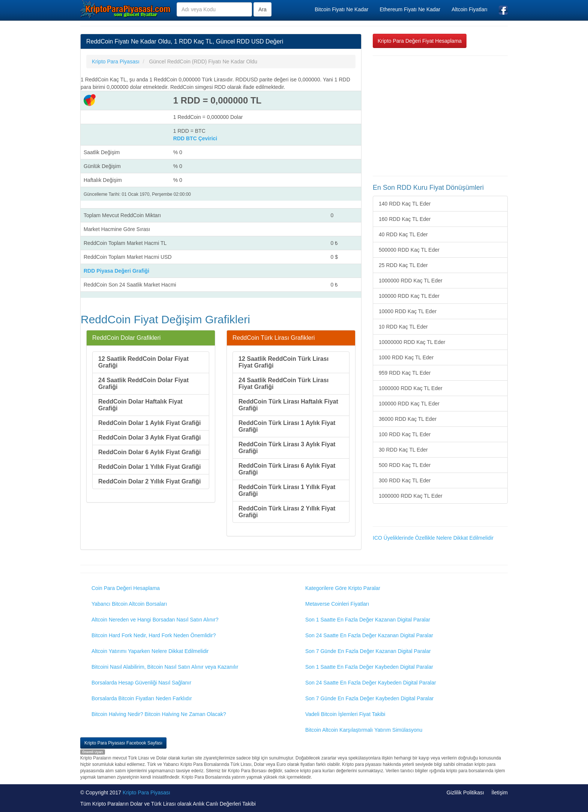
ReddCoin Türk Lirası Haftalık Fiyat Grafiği (288, 404)
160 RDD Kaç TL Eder (405, 219)
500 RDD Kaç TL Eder (405, 465)
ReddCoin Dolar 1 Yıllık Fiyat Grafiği (149, 467)
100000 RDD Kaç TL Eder (409, 296)
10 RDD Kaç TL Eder (403, 327)
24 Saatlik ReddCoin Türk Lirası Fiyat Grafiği (283, 383)
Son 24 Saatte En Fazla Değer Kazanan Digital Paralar (369, 635)
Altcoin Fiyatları (470, 9)
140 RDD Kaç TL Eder (405, 204)
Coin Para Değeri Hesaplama (126, 588)
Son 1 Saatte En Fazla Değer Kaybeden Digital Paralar (369, 667)
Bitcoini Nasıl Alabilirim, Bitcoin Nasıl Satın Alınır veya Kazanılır (165, 667)
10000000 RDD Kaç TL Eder (412, 342)
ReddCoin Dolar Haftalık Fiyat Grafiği (140, 404)
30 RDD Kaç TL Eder (403, 450)
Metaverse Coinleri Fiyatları (337, 604)
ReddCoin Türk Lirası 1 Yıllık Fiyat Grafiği (286, 490)
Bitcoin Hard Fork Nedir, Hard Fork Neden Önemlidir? (154, 635)
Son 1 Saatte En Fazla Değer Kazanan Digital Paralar (367, 620)
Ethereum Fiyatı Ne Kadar (410, 9)
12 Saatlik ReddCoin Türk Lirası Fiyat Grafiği (283, 362)
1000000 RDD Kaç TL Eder (410, 281)
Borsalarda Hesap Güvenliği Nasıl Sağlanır (141, 683)
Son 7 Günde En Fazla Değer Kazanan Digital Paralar (368, 651)
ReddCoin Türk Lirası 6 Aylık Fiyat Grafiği (286, 469)
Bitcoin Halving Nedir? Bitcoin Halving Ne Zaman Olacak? (159, 714)
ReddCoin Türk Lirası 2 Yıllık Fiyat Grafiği (286, 511)
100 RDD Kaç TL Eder (405, 434)
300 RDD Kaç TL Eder (405, 480)
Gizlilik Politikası (465, 792)
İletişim (499, 792)
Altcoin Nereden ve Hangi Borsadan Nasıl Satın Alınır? (155, 620)
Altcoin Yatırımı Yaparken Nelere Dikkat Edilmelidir (150, 651)
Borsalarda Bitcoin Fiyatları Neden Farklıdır (142, 698)
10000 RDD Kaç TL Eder (407, 311)
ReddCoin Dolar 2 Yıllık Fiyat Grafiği (149, 481)
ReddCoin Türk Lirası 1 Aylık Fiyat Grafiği (286, 426)
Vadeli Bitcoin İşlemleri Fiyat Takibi (345, 714)
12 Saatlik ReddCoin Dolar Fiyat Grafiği (143, 362)
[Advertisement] (440, 115)
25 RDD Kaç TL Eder (403, 265)
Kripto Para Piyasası (146, 792)
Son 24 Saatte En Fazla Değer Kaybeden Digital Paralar (370, 683)
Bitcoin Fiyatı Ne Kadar (341, 9)
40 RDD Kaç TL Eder (403, 234)
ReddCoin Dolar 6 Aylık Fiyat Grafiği (149, 452)
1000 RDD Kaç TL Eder (406, 357)
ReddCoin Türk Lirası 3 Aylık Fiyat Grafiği (286, 447)
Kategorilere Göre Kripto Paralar (342, 588)
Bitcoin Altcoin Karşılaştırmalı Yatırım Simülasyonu (363, 730)
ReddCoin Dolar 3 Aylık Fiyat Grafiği (149, 437)
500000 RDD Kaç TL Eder (409, 250)
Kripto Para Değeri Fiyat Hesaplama (420, 41)
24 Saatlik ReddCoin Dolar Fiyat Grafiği (143, 383)
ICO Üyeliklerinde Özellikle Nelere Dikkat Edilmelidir (433, 538)
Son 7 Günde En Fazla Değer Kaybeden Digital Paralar (369, 698)
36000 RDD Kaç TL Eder (407, 419)
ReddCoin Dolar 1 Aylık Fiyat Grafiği (149, 423)
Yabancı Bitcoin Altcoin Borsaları (129, 604)
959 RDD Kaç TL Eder (405, 373)
